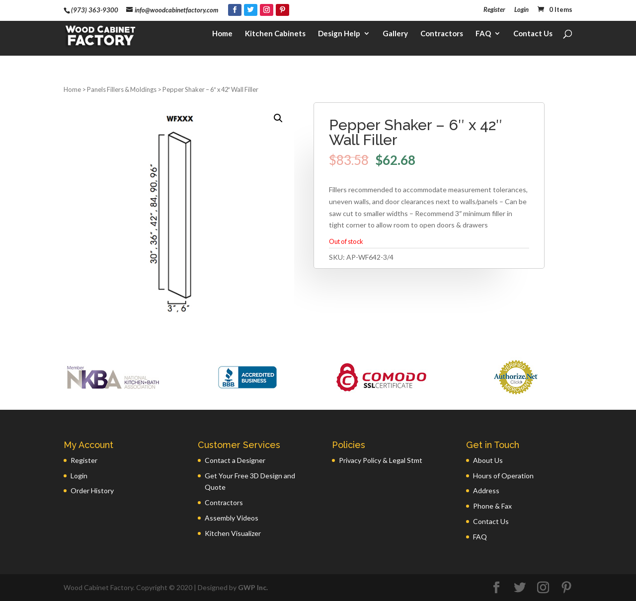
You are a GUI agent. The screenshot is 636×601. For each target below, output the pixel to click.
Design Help (339, 38)
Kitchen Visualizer (233, 533)
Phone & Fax (492, 506)
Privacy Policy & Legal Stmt (380, 460)
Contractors (441, 38)
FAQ (483, 38)
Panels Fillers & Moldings (122, 89)
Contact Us (533, 38)
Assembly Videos (231, 518)
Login (521, 9)
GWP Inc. (253, 587)
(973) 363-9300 (94, 10)
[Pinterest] (282, 10)
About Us (488, 460)
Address (486, 490)
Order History (92, 490)
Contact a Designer (235, 460)
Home (222, 38)
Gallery (395, 38)
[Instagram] (266, 10)
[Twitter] (250, 10)
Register (494, 9)
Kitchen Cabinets (275, 38)
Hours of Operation (503, 475)
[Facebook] (234, 10)
